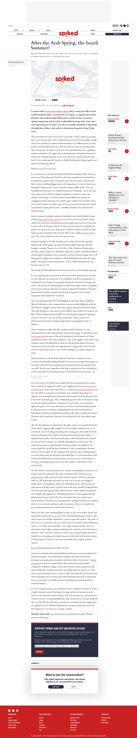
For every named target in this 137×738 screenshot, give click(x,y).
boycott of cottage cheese (57, 111)
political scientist (85, 389)
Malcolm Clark (113, 119)
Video (110, 308)
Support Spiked (12, 720)
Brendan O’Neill (74, 718)
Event (110, 277)
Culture (41, 720)
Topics (16, 30)
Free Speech (42, 727)
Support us (117, 34)
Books (93, 34)
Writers (32, 30)
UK (109, 151)
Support (39, 652)
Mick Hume (73, 727)
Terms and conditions (14, 722)
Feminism (111, 121)
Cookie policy (12, 727)
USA (40, 730)
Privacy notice (12, 725)
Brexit (41, 722)
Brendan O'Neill (113, 209)
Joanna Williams (114, 241)
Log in (115, 26)
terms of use (63, 736)
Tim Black (73, 730)
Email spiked (105, 722)
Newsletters (117, 30)
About (10, 718)
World (111, 211)
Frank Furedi (112, 176)
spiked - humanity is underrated (68, 33)
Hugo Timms (112, 149)
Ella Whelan (73, 725)
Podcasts (20, 34)
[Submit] (27, 25)
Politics (54, 100)
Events (93, 30)
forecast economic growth (49, 219)
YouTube (128, 26)
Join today (56, 687)
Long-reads (44, 34)
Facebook (121, 26)
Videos (48, 30)
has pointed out (37, 336)
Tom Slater (112, 275)
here (47, 617)
